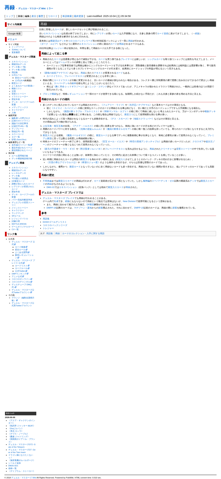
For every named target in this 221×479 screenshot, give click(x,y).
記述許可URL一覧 (20, 126)
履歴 (40, 16)
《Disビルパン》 (16, 428)
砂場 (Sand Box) (19, 139)
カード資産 (162, 33)
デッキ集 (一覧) (19, 67)
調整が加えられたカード (23, 184)
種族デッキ (210, 111)
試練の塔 (16, 221)
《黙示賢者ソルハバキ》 (90, 149)
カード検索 (20, 247)
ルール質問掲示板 (20, 156)
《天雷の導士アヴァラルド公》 (62, 162)
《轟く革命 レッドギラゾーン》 (69, 86)
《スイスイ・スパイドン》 (64, 108)
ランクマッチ (18, 213)
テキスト (98, 73)
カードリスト (21, 265)
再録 (9, 7)
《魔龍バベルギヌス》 (76, 135)
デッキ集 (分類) (19, 69)
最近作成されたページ (22, 148)
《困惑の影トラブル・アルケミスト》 (81, 111)
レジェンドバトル (20, 218)
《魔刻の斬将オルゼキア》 (118, 129)
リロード (53, 16)
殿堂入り (128, 114)
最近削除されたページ (22, 150)
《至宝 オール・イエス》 (113, 141)
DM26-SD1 (13, 465)
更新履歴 (16, 52)
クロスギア (198, 141)
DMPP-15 (139, 207)
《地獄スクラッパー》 (143, 118)
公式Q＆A (19, 80)
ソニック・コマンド (97, 86)
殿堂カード (17, 83)
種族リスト (17, 88)
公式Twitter (20, 271)
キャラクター (18, 110)
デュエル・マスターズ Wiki (23, 478)
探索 (100, 207)
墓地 (89, 207)
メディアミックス (20, 107)
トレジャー (58, 48)
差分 (33, 16)
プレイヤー (126, 59)
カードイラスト (54, 76)
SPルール (16, 216)
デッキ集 (16, 176)
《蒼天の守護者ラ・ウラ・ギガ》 (59, 149)
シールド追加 (14, 463)
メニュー (12, 39)
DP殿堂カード (18, 181)
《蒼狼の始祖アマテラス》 (56, 73)
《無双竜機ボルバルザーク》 (21, 460)
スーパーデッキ (62, 83)
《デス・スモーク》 (120, 118)
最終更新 (79, 16)
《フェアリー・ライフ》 (113, 105)
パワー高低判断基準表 (22, 200)
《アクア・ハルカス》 (83, 126)
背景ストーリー (19, 94)
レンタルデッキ (19, 173)
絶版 (197, 33)
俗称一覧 (12, 468)
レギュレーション (76, 94)
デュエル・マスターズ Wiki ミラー (35, 8)
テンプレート (18, 129)
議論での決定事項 (20, 123)
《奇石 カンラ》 (15, 431)
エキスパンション (20, 61)
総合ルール (20, 78)
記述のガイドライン (21, 120)
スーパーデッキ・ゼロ (163, 181)
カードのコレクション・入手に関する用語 (83, 233)
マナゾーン (79, 207)
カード (58, 29)
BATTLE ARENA (19, 224)
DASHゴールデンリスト (55, 222)
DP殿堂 (90, 204)
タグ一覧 (16, 137)
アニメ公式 (17, 276)
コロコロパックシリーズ (80, 41)
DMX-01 (51, 187)
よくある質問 (21, 252)
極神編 (146, 181)
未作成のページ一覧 (21, 145)
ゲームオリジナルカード (23, 226)
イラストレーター (20, 96)
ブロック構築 (49, 94)
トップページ (18, 47)
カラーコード (18, 134)
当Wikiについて (19, 49)
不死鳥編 (47, 181)
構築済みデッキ (19, 64)
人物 (14, 112)
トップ (9, 16)
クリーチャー (167, 149)
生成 (56, 201)
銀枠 (74, 83)
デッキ (193, 181)
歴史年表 (16, 99)
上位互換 (47, 126)
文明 (14, 91)
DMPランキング (19, 274)
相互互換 (58, 126)
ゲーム (61, 62)
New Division (129, 201)
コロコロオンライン (21, 279)
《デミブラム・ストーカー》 (21, 471)
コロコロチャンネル (21, 282)
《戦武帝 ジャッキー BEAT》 (21, 426)
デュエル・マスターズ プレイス (59, 198)
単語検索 (67, 16)
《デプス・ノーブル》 (18, 434)
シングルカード (155, 59)
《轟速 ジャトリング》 (18, 436)
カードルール (21, 268)
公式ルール (17, 75)
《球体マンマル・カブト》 (115, 111)
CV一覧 (15, 229)
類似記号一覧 (18, 131)
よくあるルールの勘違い (23, 86)
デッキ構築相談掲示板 (22, 158)
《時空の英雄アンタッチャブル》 (144, 141)
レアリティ (100, 33)
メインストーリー (20, 208)
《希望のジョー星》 (90, 162)
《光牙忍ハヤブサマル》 (139, 105)
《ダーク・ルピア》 (49, 44)
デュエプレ (14, 163)
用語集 (15, 72)
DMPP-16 (51, 207)
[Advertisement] (20, 359)
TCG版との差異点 (20, 178)
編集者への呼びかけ (21, 118)
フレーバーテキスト (74, 76)
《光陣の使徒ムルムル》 (90, 129)
